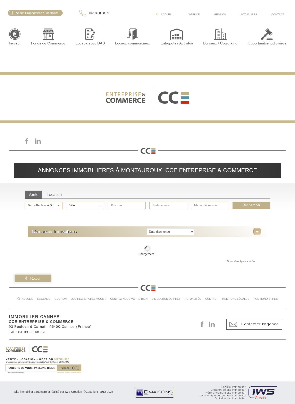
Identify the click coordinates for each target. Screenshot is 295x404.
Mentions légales (235, 298)
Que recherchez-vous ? (88, 298)
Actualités (249, 14)
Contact (277, 14)
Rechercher (251, 205)
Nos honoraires (265, 298)
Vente (33, 194)
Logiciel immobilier (233, 387)
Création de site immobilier (227, 389)
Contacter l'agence (254, 324)
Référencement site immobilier (225, 392)
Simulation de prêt (166, 298)
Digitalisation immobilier (230, 398)
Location (54, 194)
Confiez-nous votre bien (129, 298)
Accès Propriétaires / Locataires (34, 13)
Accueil (166, 14)
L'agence (193, 14)
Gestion (220, 14)
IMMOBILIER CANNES (34, 316)
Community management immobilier (222, 395)
